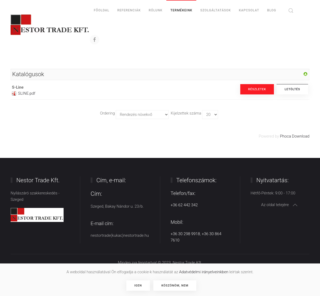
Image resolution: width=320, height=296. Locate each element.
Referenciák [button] (129, 10)
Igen (138, 285)
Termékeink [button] (181, 10)
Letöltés (292, 89)
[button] (291, 10)
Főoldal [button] (101, 10)
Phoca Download (294, 136)
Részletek (257, 89)
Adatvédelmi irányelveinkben (203, 272)
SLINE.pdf (26, 93)
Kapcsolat (249, 10)
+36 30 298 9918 (185, 233)
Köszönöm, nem (174, 285)
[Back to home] (50, 25)
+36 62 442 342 (184, 205)
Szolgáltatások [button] (215, 10)
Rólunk (155, 10)
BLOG (271, 10)
